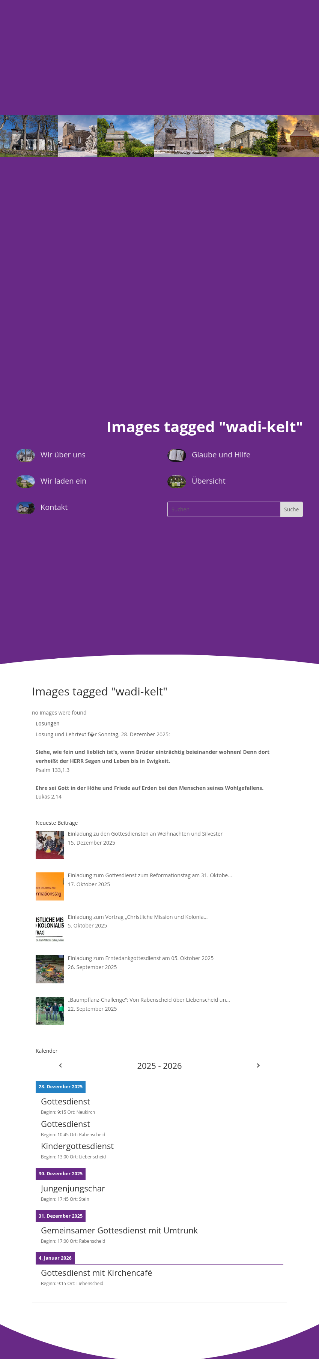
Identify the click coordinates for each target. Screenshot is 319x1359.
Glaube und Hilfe (221, 455)
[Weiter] (258, 1065)
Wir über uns (62, 455)
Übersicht (208, 481)
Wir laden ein (63, 481)
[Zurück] (60, 1065)
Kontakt (53, 507)
